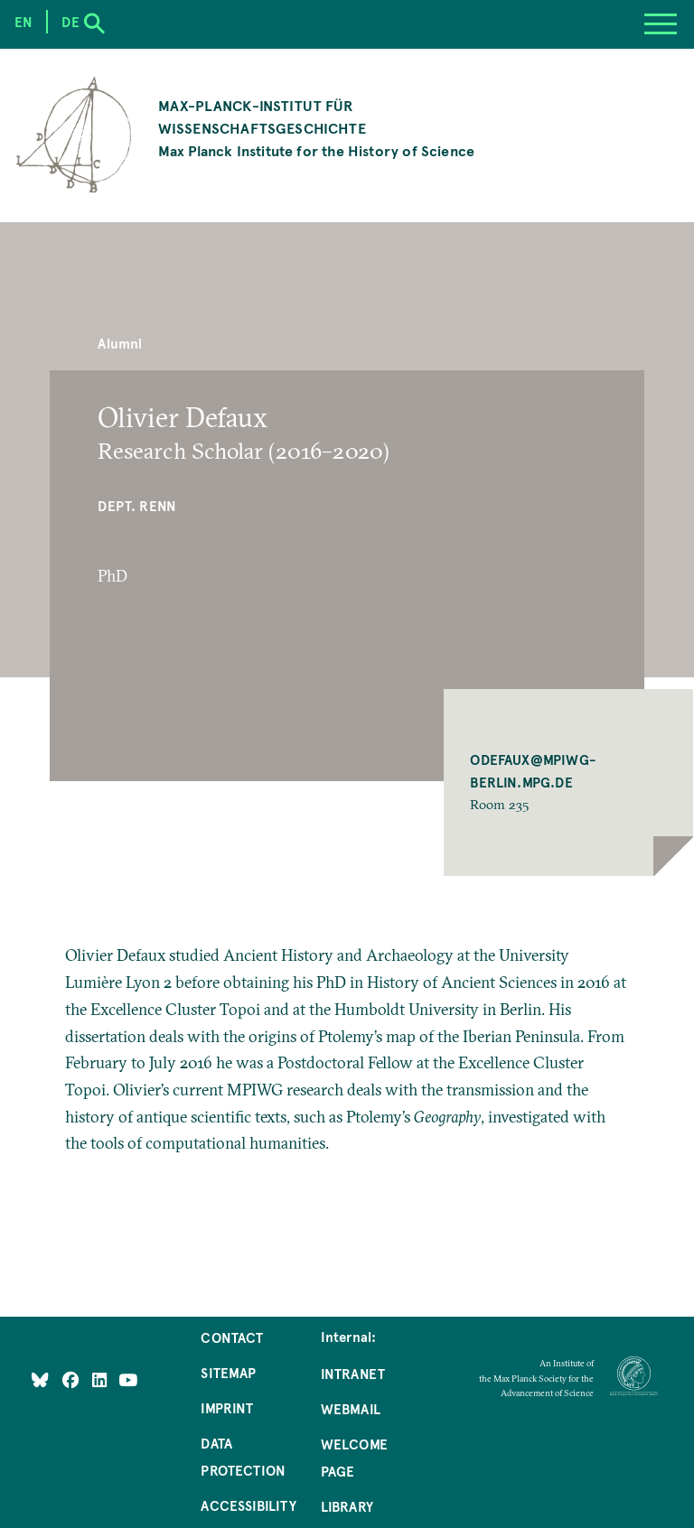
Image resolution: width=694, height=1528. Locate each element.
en (23, 22)
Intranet (353, 1374)
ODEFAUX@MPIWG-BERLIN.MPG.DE (533, 770)
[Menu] (660, 24)
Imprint (227, 1408)
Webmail (350, 1409)
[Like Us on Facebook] (72, 1379)
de (70, 22)
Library (347, 1506)
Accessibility (248, 1505)
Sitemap (228, 1373)
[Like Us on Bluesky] (40, 1379)
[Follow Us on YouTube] (127, 1379)
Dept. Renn (137, 506)
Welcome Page (354, 1457)
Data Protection (243, 1456)
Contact (232, 1337)
